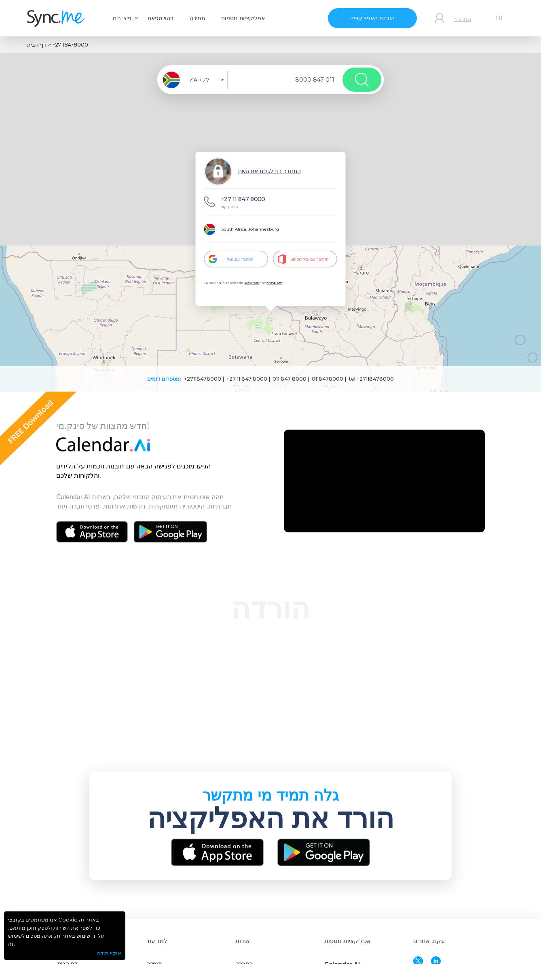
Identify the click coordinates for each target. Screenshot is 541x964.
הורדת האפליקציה (372, 18)
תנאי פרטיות (274, 283)
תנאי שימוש (252, 283)
